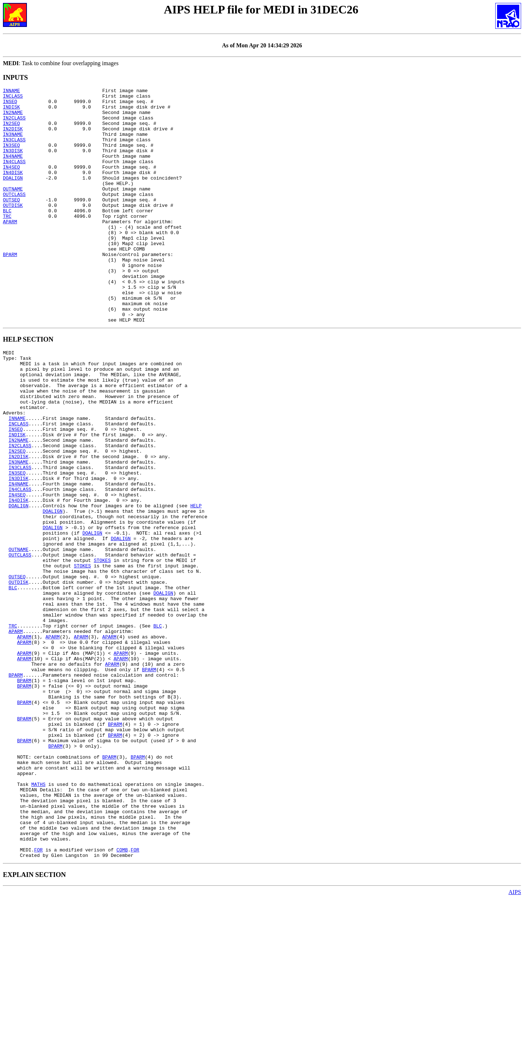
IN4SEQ (11, 183)
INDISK (11, 111)
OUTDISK (13, 229)
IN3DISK (13, 163)
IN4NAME (13, 170)
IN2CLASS (14, 124)
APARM (10, 248)
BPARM (10, 288)
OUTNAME (13, 209)
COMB (122, 997)
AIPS (514, 1041)
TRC (7, 242)
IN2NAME (13, 117)
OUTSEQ (11, 222)
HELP (196, 584)
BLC (7, 235)
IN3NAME (13, 144)
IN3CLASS (14, 150)
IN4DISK (13, 189)
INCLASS (13, 98)
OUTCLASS (14, 216)
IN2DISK (13, 137)
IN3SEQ (11, 157)
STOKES (102, 649)
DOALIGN (13, 196)
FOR (38, 997)
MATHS (38, 918)
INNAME (11, 91)
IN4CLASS (14, 176)
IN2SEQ (11, 130)
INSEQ (10, 104)
